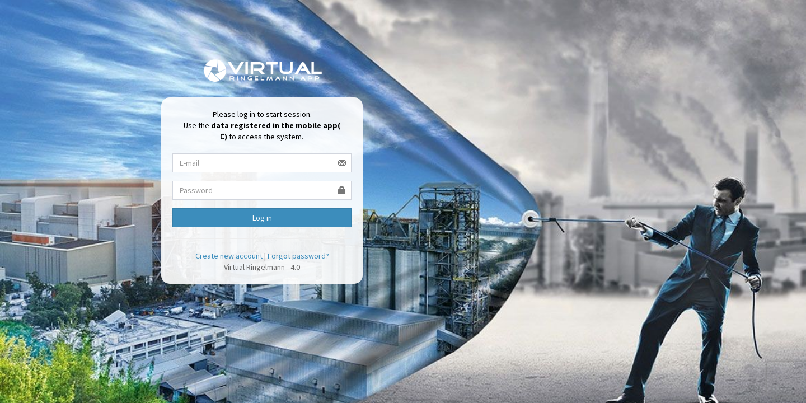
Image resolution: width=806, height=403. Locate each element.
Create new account (229, 256)
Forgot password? (298, 256)
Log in (262, 218)
